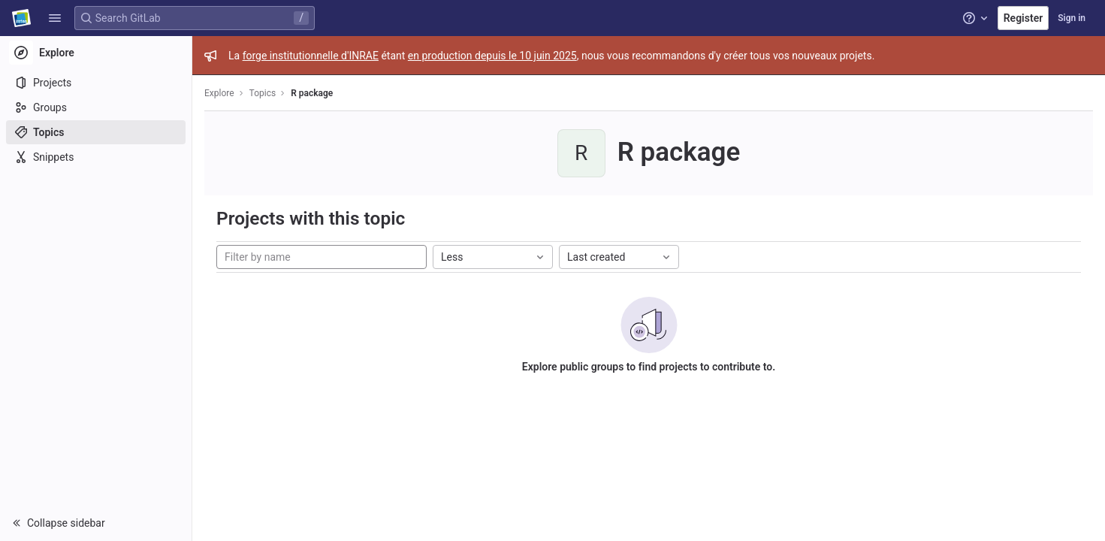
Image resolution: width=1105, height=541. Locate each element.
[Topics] (96, 132)
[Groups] (96, 107)
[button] (55, 18)
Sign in (1071, 18)
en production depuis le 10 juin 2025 (492, 56)
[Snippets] (96, 157)
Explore (219, 93)
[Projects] (96, 83)
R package (312, 93)
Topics (262, 93)
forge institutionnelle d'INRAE (311, 56)
